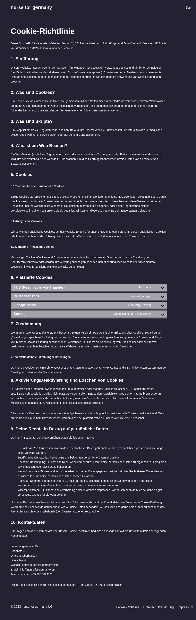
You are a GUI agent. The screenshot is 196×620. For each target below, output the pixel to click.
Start (189, 7)
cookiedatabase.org (64, 584)
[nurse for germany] (31, 8)
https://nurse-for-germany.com (50, 67)
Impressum (185, 607)
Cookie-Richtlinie (127, 607)
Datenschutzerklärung (158, 607)
